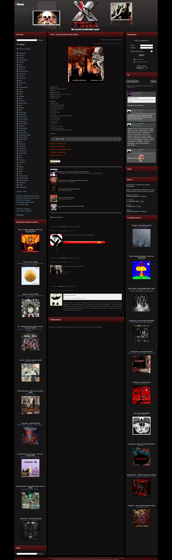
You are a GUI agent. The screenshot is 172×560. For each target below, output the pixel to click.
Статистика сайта (22, 204)
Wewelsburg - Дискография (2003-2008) (141, 320)
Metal (108, 39)
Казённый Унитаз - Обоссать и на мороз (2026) (30, 391)
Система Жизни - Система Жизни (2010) (71, 206)
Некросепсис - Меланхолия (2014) (142, 351)
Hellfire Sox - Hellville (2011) (141, 382)
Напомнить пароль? (141, 61)
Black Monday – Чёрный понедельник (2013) (141, 475)
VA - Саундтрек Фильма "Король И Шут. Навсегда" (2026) (30, 327)
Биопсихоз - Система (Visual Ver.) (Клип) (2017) (74, 172)
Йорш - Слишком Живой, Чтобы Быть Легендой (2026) (30, 230)
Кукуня (128, 210)
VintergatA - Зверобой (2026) (30, 423)
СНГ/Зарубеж (118, 39)
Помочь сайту (21, 191)
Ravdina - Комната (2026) (30, 294)
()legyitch (61, 286)
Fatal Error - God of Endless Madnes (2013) (141, 505)
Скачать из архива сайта (58, 143)
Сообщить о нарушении (58, 152)
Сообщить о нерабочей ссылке (60, 149)
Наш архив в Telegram (24, 211)
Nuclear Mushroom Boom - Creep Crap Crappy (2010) (141, 256)
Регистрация (139, 59)
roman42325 (62, 258)
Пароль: (133, 48)
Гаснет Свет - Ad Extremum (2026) (30, 518)
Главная (22, 44)
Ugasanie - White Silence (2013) (141, 225)
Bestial (128, 205)
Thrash (112, 39)
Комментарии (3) (56, 217)
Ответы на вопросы (23, 200)
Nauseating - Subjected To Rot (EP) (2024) (142, 444)
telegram (52, 133)
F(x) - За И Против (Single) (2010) (69, 189)
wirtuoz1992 (62, 226)
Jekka (99, 43)
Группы (20, 215)
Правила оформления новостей (27, 198)
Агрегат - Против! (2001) (66, 197)
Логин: (132, 45)
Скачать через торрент (57, 146)
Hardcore (103, 39)
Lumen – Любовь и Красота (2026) (30, 360)
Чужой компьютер (136, 51)
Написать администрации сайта (27, 196)
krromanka (130, 200)
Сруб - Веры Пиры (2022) (141, 413)
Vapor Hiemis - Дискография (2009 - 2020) (141, 288)
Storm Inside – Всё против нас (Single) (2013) (73, 180)
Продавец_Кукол (132, 195)
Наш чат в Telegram (23, 209)
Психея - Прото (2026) (31, 262)
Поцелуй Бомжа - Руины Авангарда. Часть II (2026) (30, 487)
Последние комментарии (25, 202)
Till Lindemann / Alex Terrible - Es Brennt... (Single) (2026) (30, 454)
